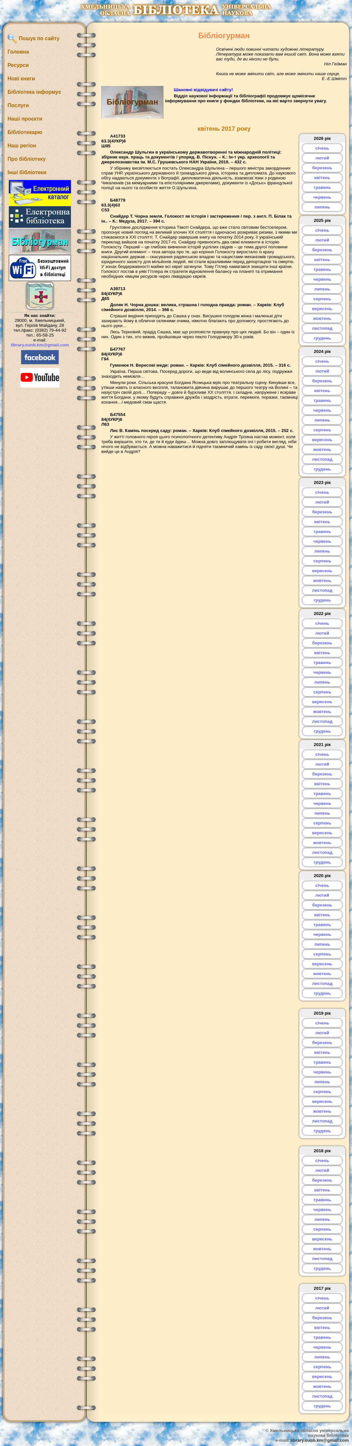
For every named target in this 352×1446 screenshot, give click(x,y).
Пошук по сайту (33, 38)
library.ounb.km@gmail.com (40, 344)
